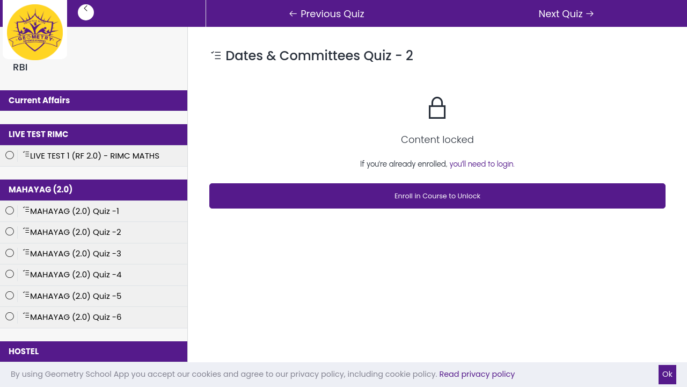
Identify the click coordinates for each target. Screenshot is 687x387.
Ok (667, 374)
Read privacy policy (477, 374)
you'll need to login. (482, 164)
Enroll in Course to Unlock (437, 195)
